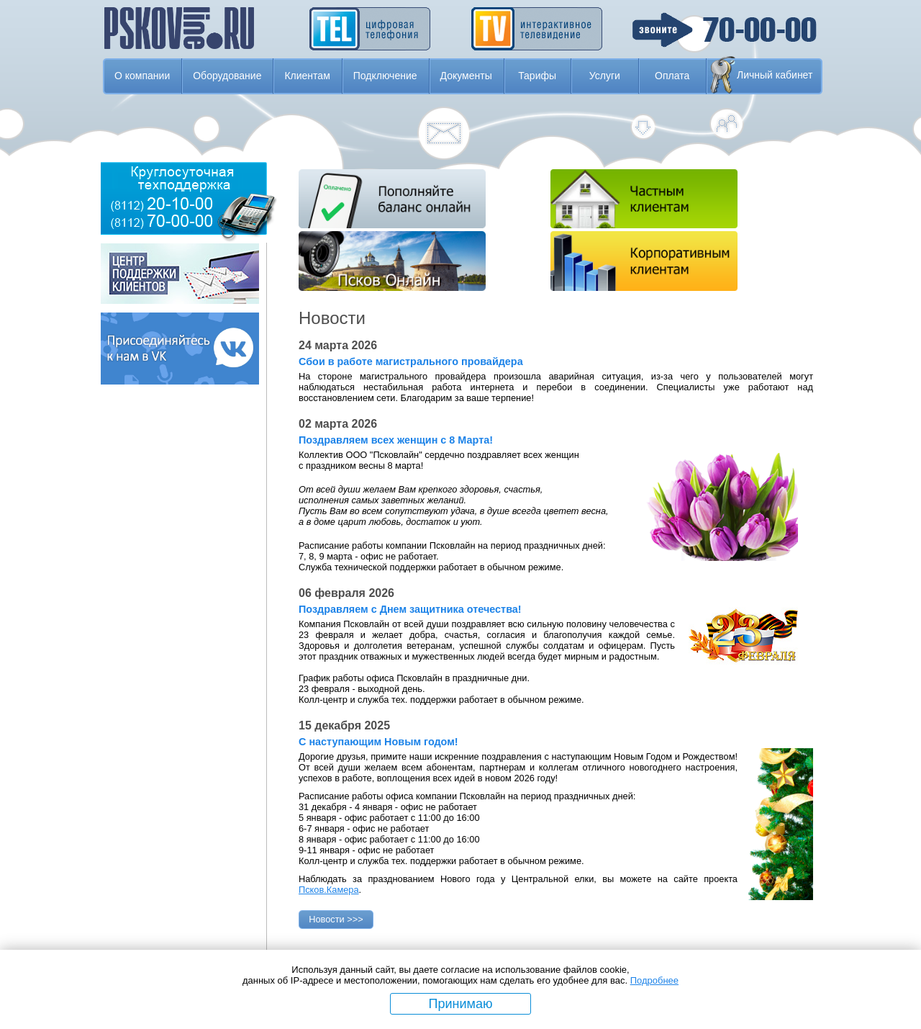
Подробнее (654, 980)
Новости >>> (336, 919)
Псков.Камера (329, 889)
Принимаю (461, 1004)
